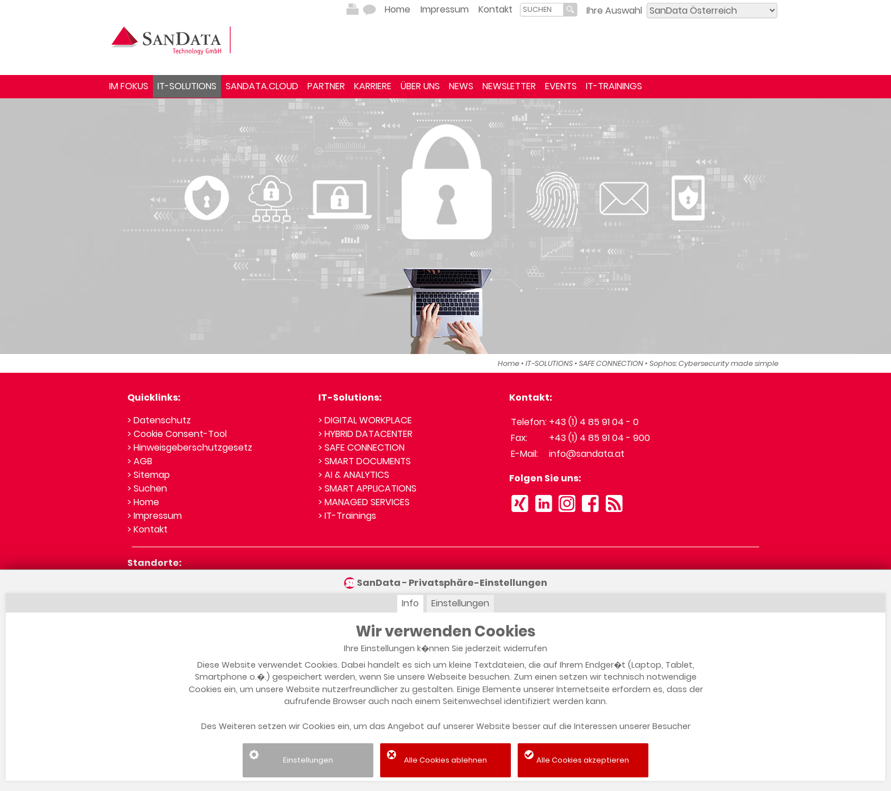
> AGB (139, 461)
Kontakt (495, 9)
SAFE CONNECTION (611, 363)
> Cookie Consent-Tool (177, 433)
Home (397, 9)
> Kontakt (147, 529)
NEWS (461, 86)
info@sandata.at (586, 453)
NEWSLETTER (509, 86)
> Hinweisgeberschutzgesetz (189, 447)
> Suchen (147, 488)
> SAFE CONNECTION (361, 447)
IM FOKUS (128, 86)
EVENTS (561, 86)
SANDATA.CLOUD (262, 86)
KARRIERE (373, 86)
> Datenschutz (159, 420)
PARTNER (326, 86)
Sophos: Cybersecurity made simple (713, 363)
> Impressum (154, 515)
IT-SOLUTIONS (186, 86)
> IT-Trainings (347, 515)
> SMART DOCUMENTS (364, 461)
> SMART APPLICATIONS (367, 488)
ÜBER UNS (420, 86)
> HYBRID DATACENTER (365, 433)
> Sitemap (148, 474)
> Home (143, 502)
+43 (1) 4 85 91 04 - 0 (594, 421)
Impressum (444, 9)
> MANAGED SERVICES (364, 502)
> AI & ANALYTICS (353, 474)
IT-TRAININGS (614, 86)
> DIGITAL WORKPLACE (365, 420)
